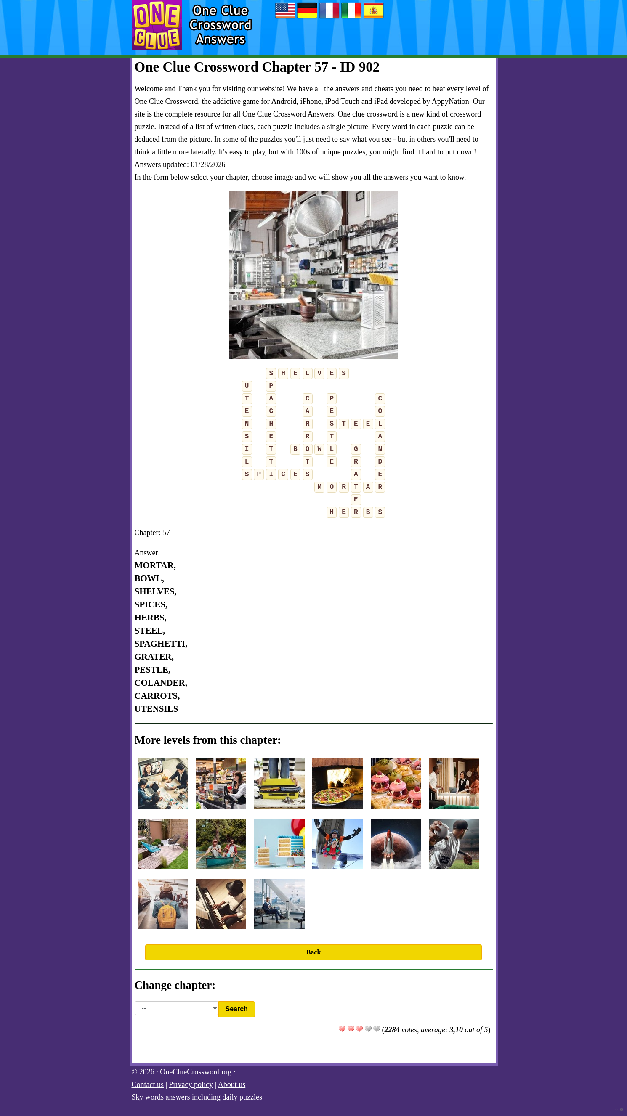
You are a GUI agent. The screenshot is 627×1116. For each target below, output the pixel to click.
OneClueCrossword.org (195, 1072)
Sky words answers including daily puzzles (197, 1097)
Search (237, 1009)
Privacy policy (191, 1084)
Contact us (148, 1084)
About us (232, 1084)
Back (313, 952)
